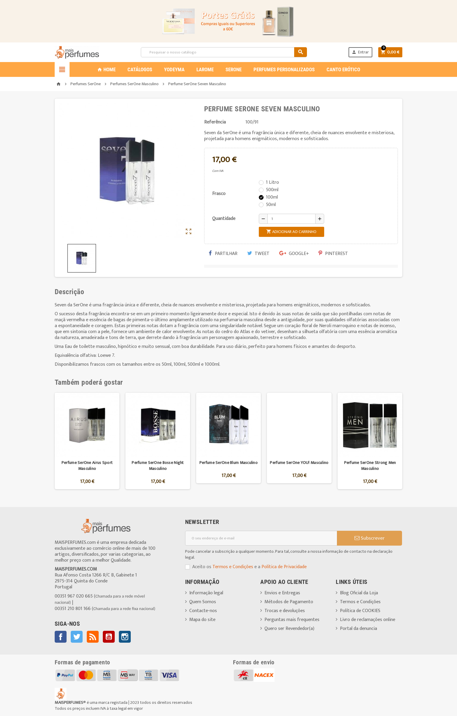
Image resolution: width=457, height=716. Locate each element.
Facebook (61, 637)
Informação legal (206, 593)
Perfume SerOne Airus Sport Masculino (87, 465)
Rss (93, 637)
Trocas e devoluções (284, 611)
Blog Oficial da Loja (359, 593)
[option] (87, 441)
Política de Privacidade (284, 567)
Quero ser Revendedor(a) (289, 629)
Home (106, 69)
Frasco (219, 194)
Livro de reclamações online (367, 620)
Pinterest (333, 254)
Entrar (360, 52)
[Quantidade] (291, 219)
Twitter (77, 637)
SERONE (234, 69)
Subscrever (369, 538)
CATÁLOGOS (139, 69)
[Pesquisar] (224, 52)
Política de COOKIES (360, 611)
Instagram (125, 637)
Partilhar (223, 254)
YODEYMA (174, 69)
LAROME (205, 69)
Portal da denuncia (358, 629)
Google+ (294, 254)
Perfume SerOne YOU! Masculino (299, 462)
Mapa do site (202, 620)
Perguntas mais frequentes (291, 620)
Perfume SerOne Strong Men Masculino (370, 465)
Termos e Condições (232, 567)
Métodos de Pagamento (288, 602)
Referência (215, 122)
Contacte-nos (203, 611)
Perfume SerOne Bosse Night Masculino (158, 465)
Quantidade (223, 219)
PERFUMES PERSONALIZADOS (284, 69)
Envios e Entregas (282, 593)
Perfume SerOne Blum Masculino (228, 462)
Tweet (258, 254)
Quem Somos (202, 602)
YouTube (109, 637)
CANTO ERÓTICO (343, 69)
